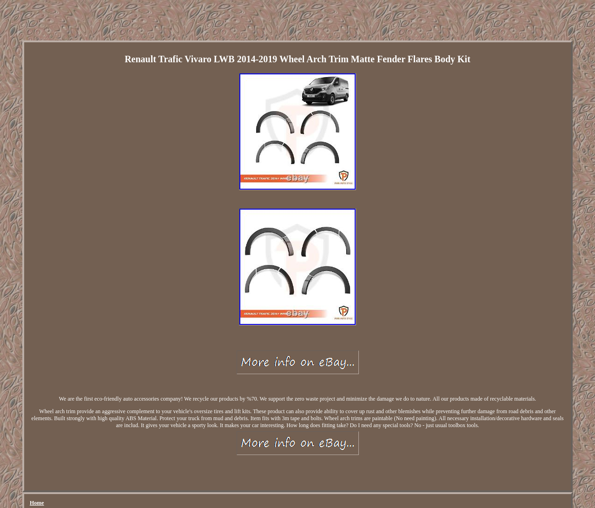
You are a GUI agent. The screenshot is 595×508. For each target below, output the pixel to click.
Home (37, 503)
